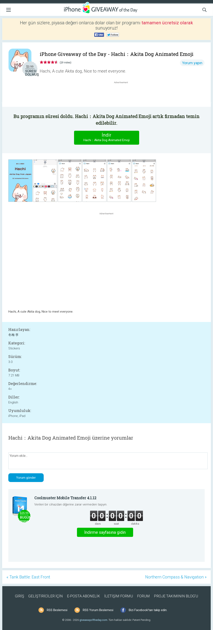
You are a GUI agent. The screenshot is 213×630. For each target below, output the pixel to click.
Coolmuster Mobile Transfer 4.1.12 (65, 497)
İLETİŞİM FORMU (118, 596)
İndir (106, 137)
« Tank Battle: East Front (28, 577)
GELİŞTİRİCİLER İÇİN (45, 596)
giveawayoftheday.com (93, 619)
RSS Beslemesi (57, 610)
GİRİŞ (19, 596)
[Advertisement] (123, 94)
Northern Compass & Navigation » (176, 577)
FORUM (143, 596)
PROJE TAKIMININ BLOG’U (176, 596)
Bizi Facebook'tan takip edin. (148, 610)
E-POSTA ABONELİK (83, 596)
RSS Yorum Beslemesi (98, 610)
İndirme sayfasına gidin (105, 532)
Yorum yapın (192, 63)
